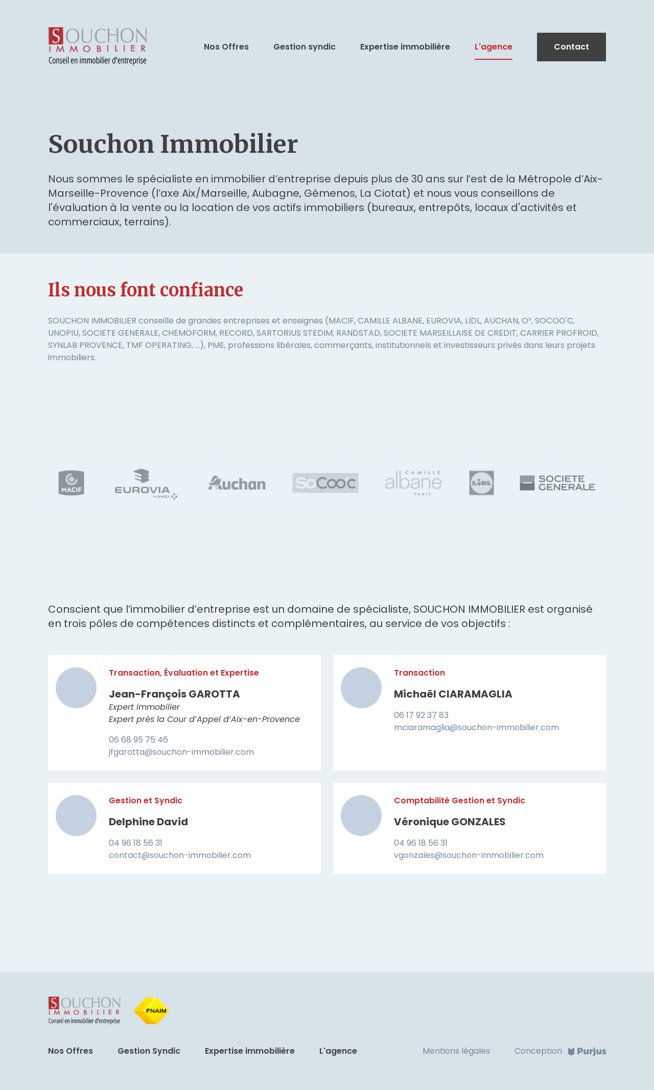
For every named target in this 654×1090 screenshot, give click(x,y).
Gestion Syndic (149, 1051)
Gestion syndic (304, 47)
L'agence (493, 47)
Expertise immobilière (405, 47)
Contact (571, 47)
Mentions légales (456, 1051)
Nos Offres (226, 47)
